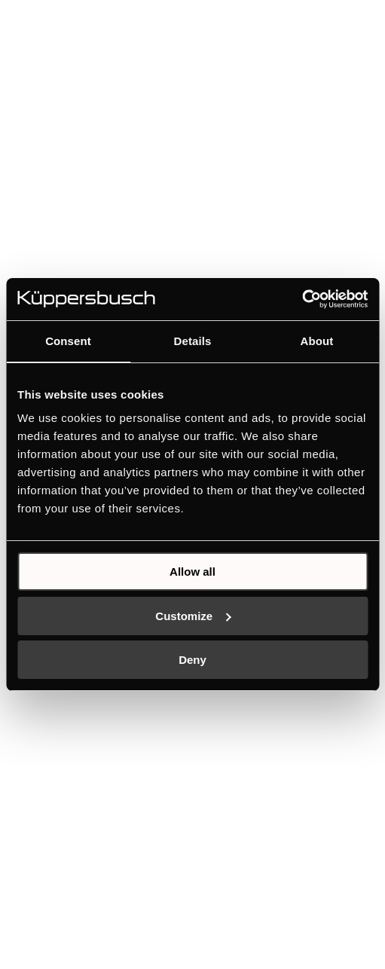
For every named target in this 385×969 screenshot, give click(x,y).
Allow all (192, 571)
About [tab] (317, 341)
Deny (192, 659)
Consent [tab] (68, 341)
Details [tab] (193, 341)
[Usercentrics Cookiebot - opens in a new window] (302, 299)
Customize (193, 616)
